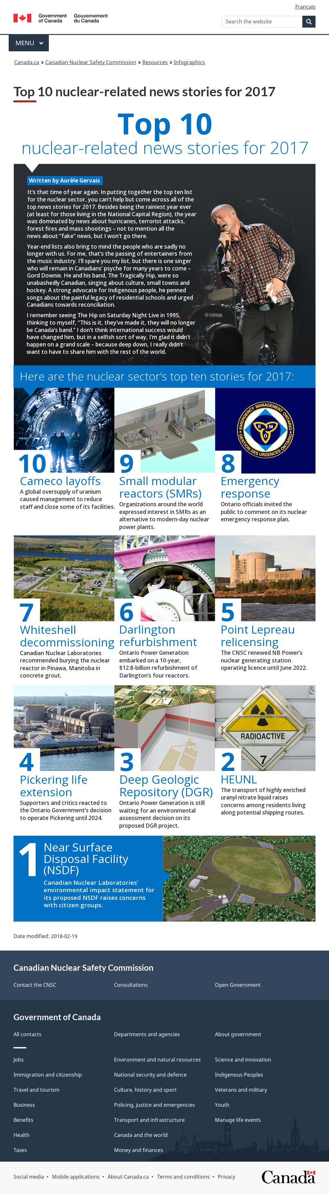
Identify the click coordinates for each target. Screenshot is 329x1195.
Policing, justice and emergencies (154, 1104)
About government (238, 1034)
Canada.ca (26, 62)
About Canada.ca (128, 1176)
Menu (29, 42)
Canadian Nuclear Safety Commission (90, 62)
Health (21, 1135)
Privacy (226, 1176)
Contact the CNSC (34, 984)
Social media (28, 1176)
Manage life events (238, 1119)
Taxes (20, 1150)
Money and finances (138, 1150)
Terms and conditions (183, 1176)
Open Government (238, 984)
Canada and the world (141, 1135)
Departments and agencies (147, 1034)
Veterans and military (241, 1089)
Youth (222, 1104)
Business (24, 1104)
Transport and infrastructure (149, 1119)
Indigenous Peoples (239, 1074)
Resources (155, 62)
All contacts (27, 1034)
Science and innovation (243, 1059)
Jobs (18, 1059)
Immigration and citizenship (47, 1074)
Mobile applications (76, 1176)
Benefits (23, 1119)
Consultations (131, 984)
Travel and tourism (36, 1089)
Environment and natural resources (157, 1059)
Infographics (189, 62)
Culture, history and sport (145, 1089)
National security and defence (150, 1074)
